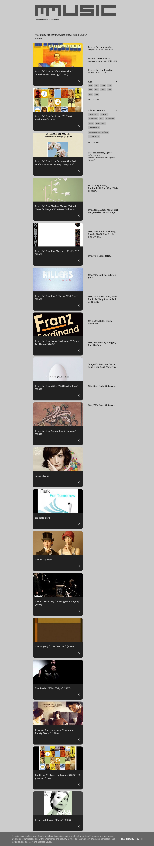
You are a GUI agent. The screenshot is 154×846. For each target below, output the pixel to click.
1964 (90, 94)
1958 (103, 85)
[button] (79, 81)
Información (94, 155)
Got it (139, 839)
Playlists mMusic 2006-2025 (100, 50)
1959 (109, 85)
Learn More (127, 839)
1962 (103, 90)
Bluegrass (110, 118)
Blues (91, 123)
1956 (90, 85)
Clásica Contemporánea (98, 132)
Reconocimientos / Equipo (100, 153)
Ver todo (39, 38)
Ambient (104, 114)
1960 (90, 90)
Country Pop (94, 136)
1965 (96, 94)
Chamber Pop (94, 127)
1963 (109, 90)
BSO (101, 118)
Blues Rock (100, 123)
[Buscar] (119, 8)
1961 (96, 90)
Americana (93, 118)
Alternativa (93, 114)
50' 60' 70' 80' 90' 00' (97, 72)
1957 (96, 85)
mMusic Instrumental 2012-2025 (102, 61)
